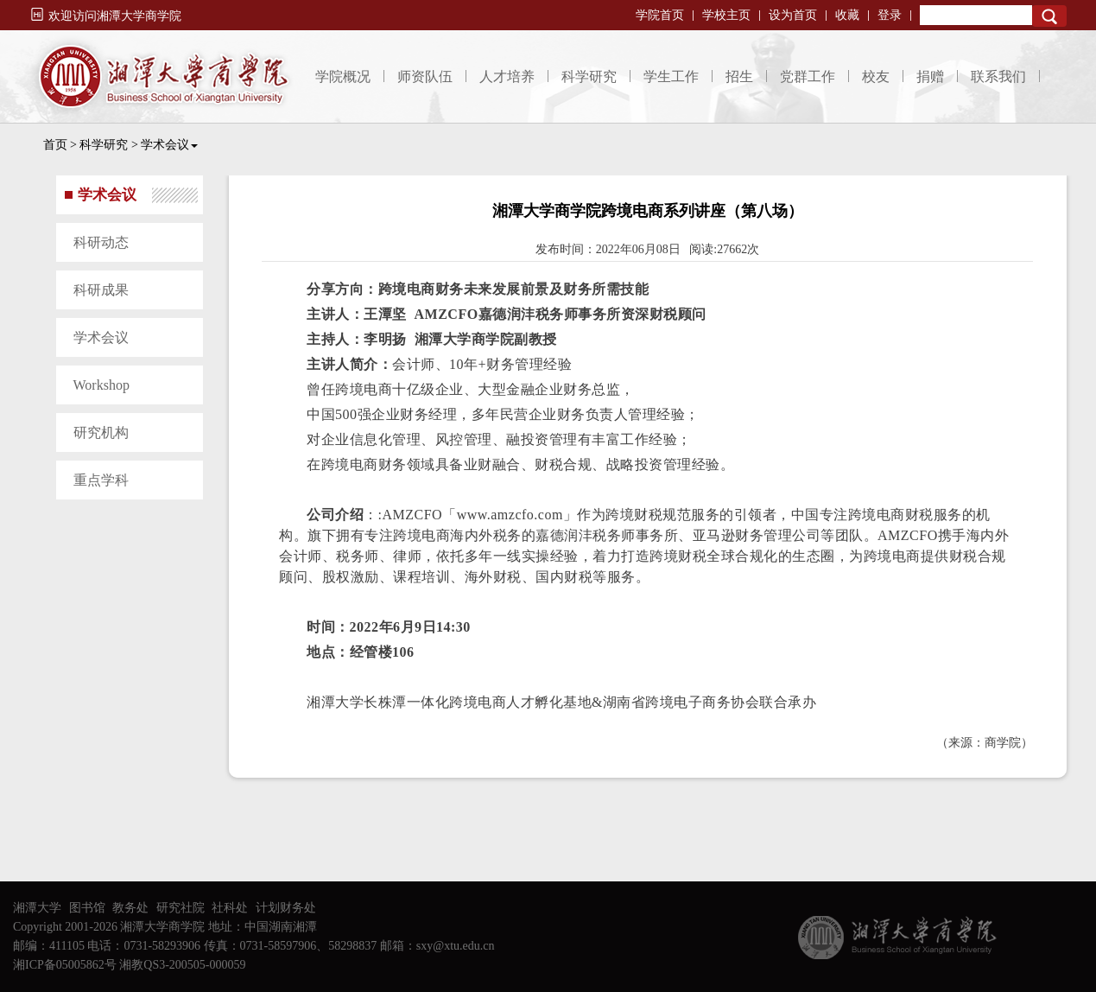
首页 (55, 144)
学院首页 (660, 15)
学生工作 (671, 76)
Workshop (101, 385)
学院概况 (343, 76)
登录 (889, 15)
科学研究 (589, 76)
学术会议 (169, 144)
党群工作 (807, 76)
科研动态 (101, 242)
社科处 (230, 907)
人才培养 (507, 76)
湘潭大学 (37, 907)
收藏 (847, 15)
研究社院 (180, 907)
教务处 (130, 907)
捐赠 (930, 76)
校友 (876, 76)
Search (1049, 16)
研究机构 (101, 432)
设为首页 (793, 15)
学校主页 (726, 15)
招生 (739, 76)
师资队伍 (425, 76)
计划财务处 (286, 907)
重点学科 (101, 480)
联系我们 (998, 76)
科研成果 (101, 290)
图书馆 (87, 907)
